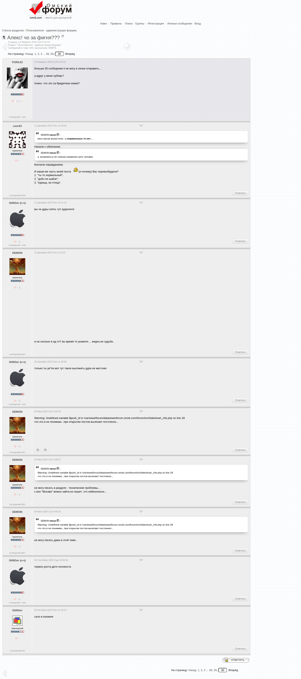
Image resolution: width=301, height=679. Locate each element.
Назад (29, 53)
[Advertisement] (110, 100)
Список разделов (13, 30)
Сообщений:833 (17, 651)
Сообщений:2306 (17, 195)
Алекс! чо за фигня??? (33, 37)
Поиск (129, 23)
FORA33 (17, 62)
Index (103, 23)
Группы (139, 23)
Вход (198, 23)
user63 (17, 126)
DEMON (45, 135)
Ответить (240, 193)
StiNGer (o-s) (17, 202)
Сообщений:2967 (17, 354)
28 (47, 53)
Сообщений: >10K (17, 117)
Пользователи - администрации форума (51, 30)
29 (51, 53)
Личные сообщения (179, 23)
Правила (115, 23)
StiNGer (17, 610)
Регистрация (156, 23)
